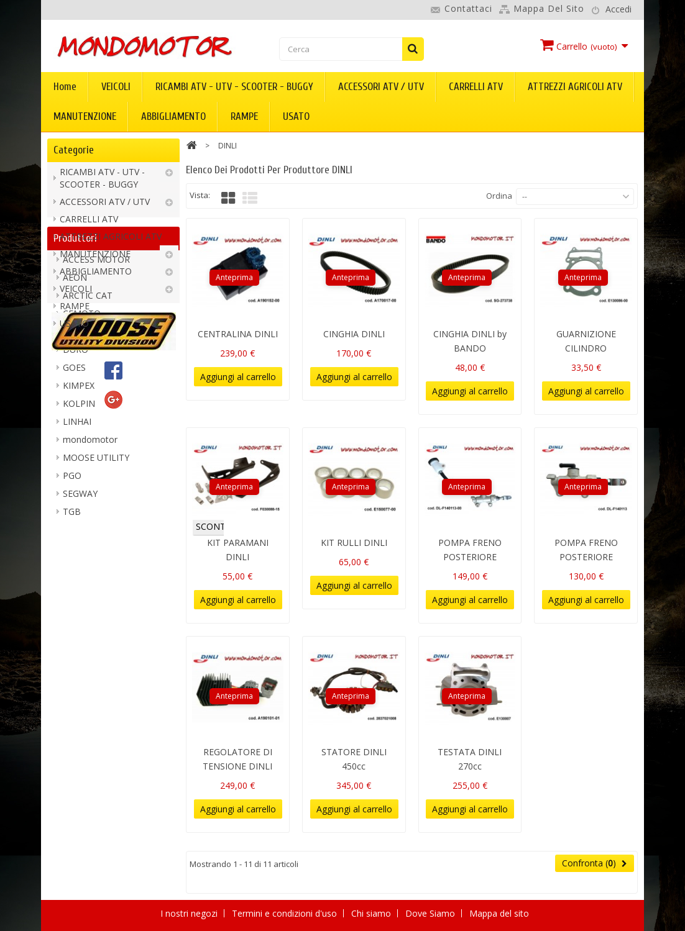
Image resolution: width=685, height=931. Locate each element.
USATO (296, 116)
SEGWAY (80, 631)
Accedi (618, 9)
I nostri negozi (190, 913)
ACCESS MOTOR (96, 396)
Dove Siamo (431, 913)
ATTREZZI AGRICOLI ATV (575, 87)
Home (64, 87)
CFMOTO (82, 450)
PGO (72, 613)
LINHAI (77, 559)
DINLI (74, 469)
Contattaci (468, 8)
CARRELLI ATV (476, 87)
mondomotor (90, 577)
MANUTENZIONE (84, 116)
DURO (75, 487)
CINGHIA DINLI (354, 334)
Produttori (75, 370)
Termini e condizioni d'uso (285, 913)
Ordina (499, 195)
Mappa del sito (548, 8)
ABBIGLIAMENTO (173, 116)
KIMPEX (78, 523)
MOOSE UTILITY (96, 595)
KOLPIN (79, 541)
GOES (74, 505)
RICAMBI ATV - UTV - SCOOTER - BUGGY (234, 87)
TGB (72, 649)
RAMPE (244, 116)
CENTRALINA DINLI (238, 334)
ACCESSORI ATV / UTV (381, 87)
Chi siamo (372, 913)
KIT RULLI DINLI (354, 542)
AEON (75, 414)
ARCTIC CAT (88, 432)
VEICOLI (116, 87)
